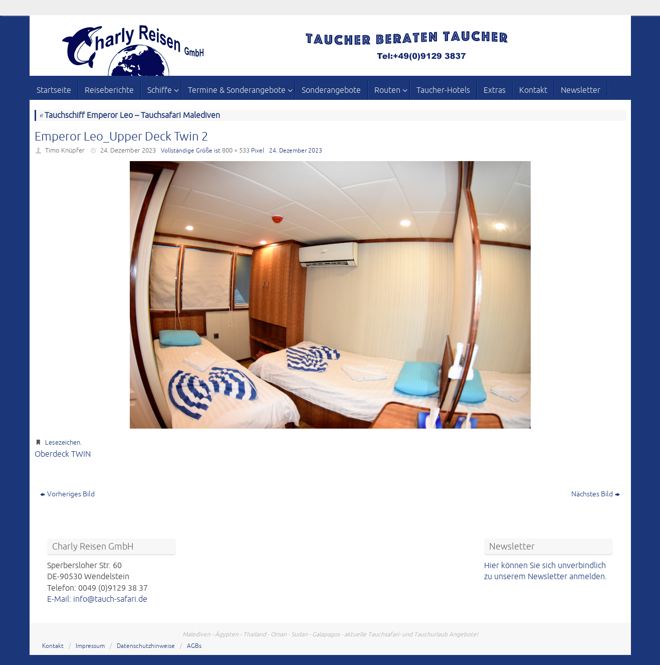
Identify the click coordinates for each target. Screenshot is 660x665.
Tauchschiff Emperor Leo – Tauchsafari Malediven (129, 115)
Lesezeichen (62, 443)
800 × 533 (236, 151)
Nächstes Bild (595, 494)
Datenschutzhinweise (146, 646)
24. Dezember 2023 (128, 151)
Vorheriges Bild (67, 494)
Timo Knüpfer (65, 151)
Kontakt (53, 646)
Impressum (90, 646)
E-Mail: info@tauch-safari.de (97, 599)
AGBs (194, 646)
